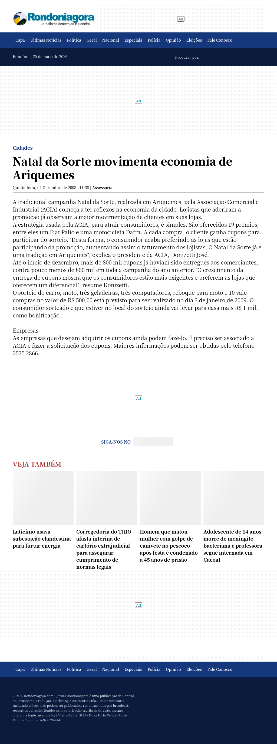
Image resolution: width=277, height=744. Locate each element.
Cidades (23, 147)
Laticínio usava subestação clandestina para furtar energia (42, 538)
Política (74, 40)
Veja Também (37, 463)
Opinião (173, 40)
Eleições (194, 40)
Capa (20, 40)
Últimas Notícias (45, 40)
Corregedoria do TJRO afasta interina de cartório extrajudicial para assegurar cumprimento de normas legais (103, 549)
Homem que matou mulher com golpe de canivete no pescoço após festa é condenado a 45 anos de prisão (169, 545)
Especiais (133, 40)
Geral (92, 40)
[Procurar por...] (204, 57)
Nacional (110, 40)
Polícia (153, 40)
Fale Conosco (219, 40)
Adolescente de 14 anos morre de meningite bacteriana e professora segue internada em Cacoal (232, 545)
